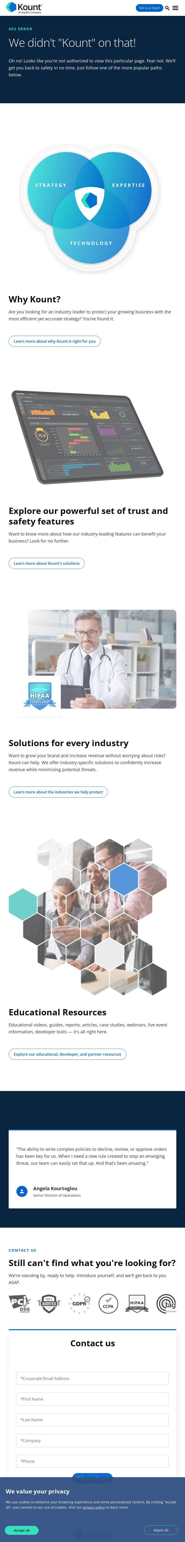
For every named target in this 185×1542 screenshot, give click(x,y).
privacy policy (94, 1507)
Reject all (161, 1530)
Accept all (22, 1530)
